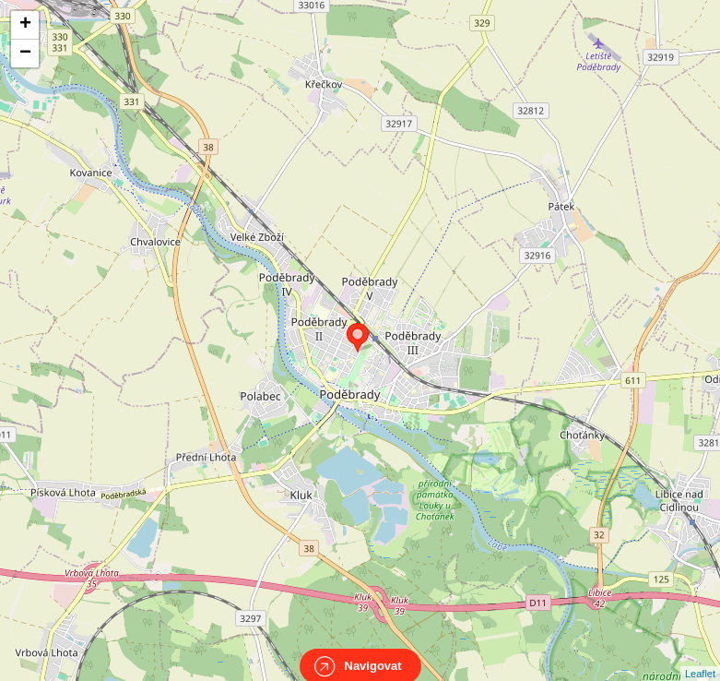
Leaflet (700, 657)
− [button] (25, 53)
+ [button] (25, 25)
